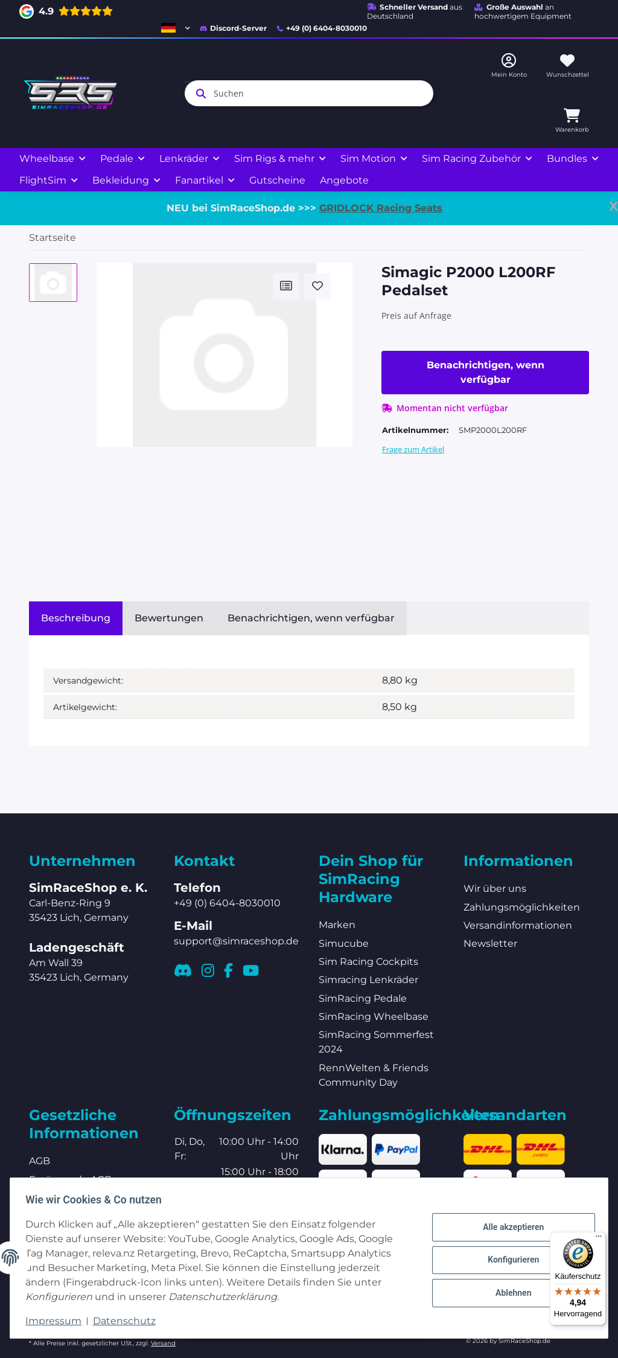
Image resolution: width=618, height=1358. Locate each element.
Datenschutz (128, 1321)
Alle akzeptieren (509, 1229)
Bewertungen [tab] (169, 618)
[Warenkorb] (572, 121)
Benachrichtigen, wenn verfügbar (485, 372)
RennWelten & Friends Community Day (373, 1075)
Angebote (344, 180)
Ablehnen (509, 1291)
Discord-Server (233, 28)
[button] (175, 28)
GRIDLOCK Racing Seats (380, 208)
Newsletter (490, 943)
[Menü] (598, 1239)
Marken (337, 924)
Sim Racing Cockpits (368, 961)
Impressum (58, 1321)
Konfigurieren (509, 1259)
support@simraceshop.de (236, 941)
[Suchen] (309, 93)
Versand (163, 1343)
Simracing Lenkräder (368, 979)
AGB (39, 1161)
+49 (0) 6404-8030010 (322, 28)
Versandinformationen (518, 925)
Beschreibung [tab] (75, 618)
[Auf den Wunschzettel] (317, 286)
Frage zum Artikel (413, 449)
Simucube (344, 943)
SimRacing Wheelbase (373, 1016)
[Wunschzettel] (568, 66)
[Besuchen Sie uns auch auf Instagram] (208, 970)
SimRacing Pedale (363, 998)
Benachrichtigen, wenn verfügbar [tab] (311, 618)
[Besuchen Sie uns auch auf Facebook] (228, 970)
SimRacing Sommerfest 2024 (376, 1042)
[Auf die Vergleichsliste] (286, 286)
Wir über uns (495, 888)
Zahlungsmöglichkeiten (522, 907)
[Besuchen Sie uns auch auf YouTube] (251, 970)
